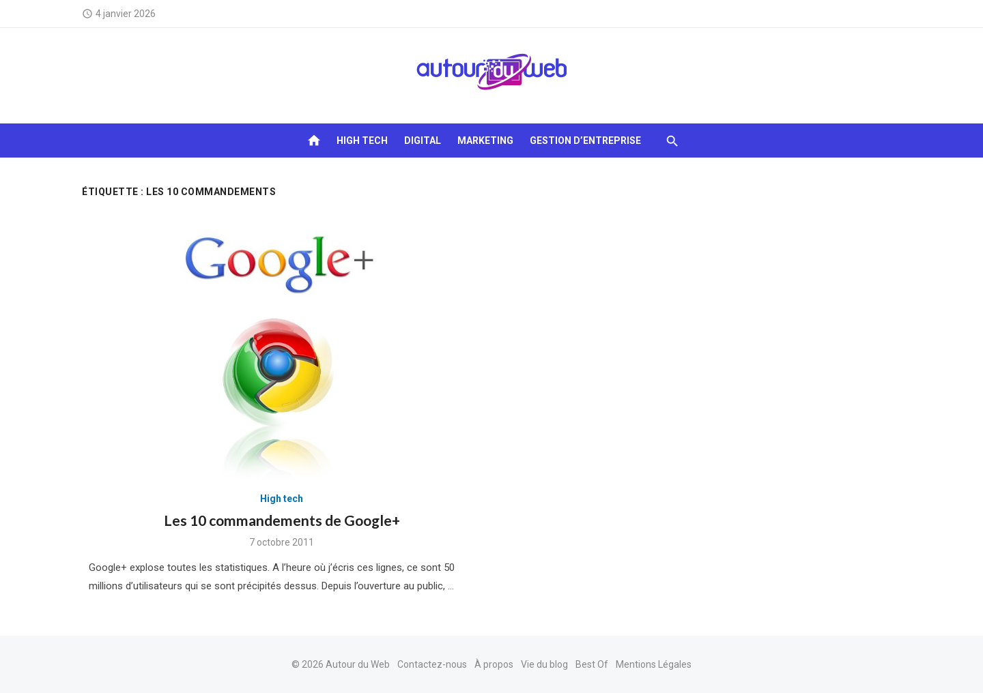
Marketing (485, 140)
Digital (422, 140)
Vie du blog (544, 664)
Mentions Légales (654, 664)
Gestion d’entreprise (585, 140)
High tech (362, 140)
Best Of (591, 664)
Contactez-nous (432, 664)
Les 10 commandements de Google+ (282, 520)
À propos (493, 664)
